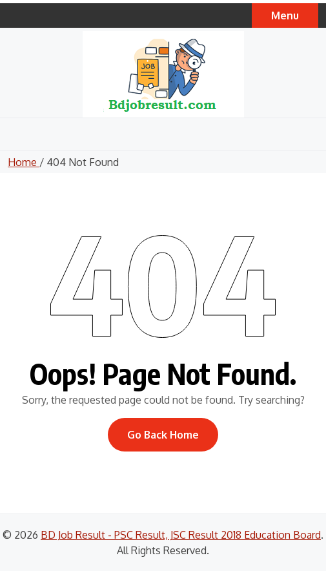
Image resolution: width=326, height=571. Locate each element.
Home (23, 162)
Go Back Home (163, 434)
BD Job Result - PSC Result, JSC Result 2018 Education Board (181, 534)
